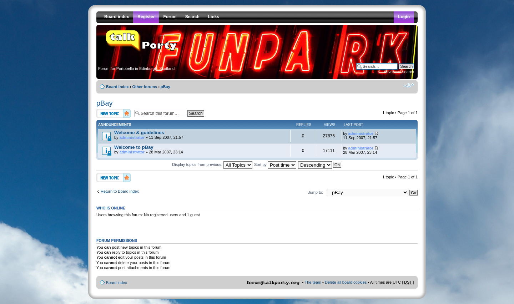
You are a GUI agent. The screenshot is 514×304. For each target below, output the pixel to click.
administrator (132, 137)
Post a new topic (113, 113)
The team (313, 282)
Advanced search (399, 72)
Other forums (144, 87)
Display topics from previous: (212, 164)
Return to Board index (120, 191)
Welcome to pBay (133, 147)
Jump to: (315, 192)
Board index (117, 87)
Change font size (409, 85)
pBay (165, 87)
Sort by (275, 164)
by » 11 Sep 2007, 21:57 (148, 135)
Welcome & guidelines (139, 132)
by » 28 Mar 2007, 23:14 (148, 149)
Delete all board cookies (346, 282)
